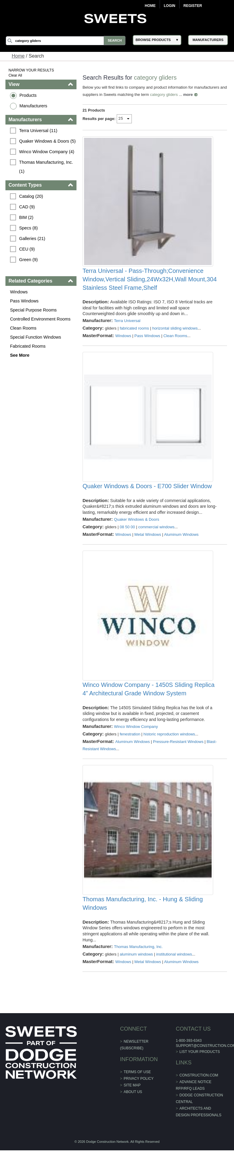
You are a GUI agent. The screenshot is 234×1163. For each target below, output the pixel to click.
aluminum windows (136, 971)
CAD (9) (27, 206)
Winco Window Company (136, 739)
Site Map (132, 1103)
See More (20, 355)
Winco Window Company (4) (46, 151)
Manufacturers (33, 105)
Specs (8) (28, 228)
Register (193, 6)
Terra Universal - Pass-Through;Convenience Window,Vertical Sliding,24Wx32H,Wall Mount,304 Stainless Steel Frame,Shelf (150, 283)
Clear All (15, 75)
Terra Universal (127, 325)
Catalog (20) (31, 196)
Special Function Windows (35, 337)
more (196, 94)
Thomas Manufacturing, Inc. (138, 964)
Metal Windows (148, 543)
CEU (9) (27, 249)
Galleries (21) (32, 238)
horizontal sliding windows (175, 332)
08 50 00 (127, 535)
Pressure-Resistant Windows (178, 754)
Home (150, 6)
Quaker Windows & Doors (136, 528)
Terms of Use (137, 1089)
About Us (133, 1109)
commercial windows (156, 535)
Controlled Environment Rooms (40, 319)
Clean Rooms (23, 328)
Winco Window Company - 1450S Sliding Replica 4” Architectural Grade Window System (149, 702)
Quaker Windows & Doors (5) (47, 141)
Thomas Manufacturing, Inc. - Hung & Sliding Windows (143, 921)
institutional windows (174, 971)
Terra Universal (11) (38, 130)
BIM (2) (26, 217)
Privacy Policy (139, 1096)
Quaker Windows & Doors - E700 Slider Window (147, 495)
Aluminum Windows (181, 543)
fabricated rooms (134, 332)
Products (28, 95)
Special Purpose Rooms (33, 310)
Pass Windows (24, 301)
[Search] (67, 40)
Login (169, 6)
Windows (19, 291)
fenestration (130, 747)
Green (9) (28, 259)
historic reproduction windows (169, 747)
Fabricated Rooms (28, 346)
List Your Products (199, 1069)
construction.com (198, 1093)
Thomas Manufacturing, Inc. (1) (46, 167)
